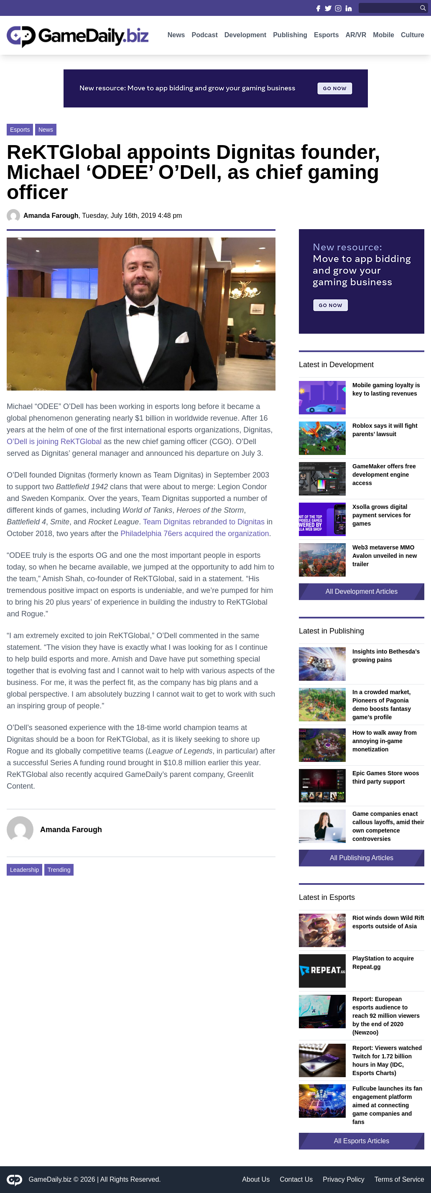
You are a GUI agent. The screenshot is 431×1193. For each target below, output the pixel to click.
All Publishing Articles (361, 857)
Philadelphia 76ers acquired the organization (194, 533)
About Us (256, 1179)
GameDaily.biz (50, 1179)
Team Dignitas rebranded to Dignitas (204, 522)
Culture (412, 36)
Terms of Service (399, 1179)
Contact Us (296, 1179)
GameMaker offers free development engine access (384, 474)
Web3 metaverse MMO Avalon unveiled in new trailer (384, 555)
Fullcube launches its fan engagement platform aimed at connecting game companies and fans (387, 1105)
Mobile (383, 36)
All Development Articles (362, 591)
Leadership (24, 869)
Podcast (204, 36)
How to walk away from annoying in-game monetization (384, 741)
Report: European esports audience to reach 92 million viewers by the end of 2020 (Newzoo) (386, 1016)
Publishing (290, 36)
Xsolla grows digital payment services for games (381, 515)
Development (245, 36)
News (176, 36)
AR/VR (356, 36)
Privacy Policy (344, 1179)
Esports (326, 36)
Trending (59, 869)
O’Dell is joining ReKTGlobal (54, 441)
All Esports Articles (361, 1140)
